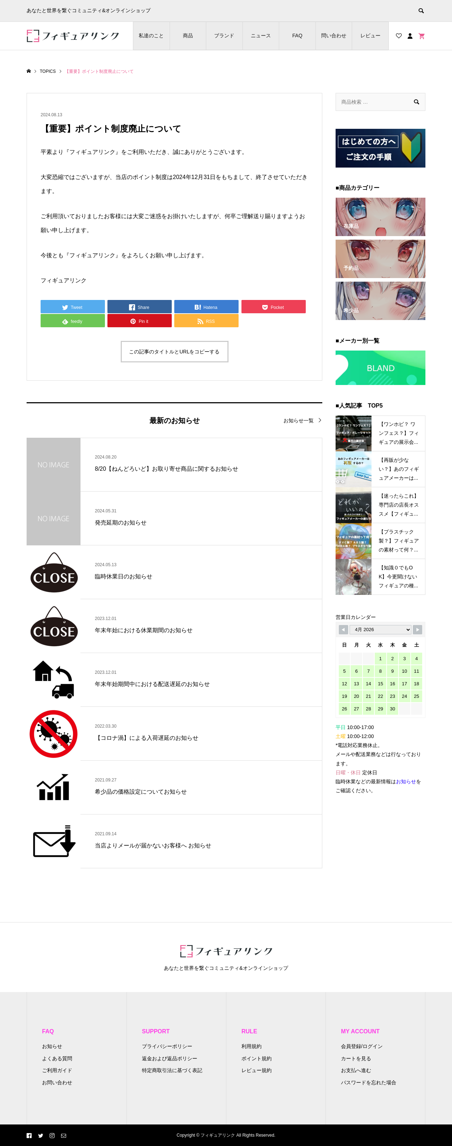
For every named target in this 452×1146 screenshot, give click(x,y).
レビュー (370, 35)
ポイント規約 (256, 1058)
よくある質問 (57, 1058)
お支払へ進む (356, 1070)
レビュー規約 (256, 1070)
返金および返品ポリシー (169, 1058)
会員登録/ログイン (362, 1046)
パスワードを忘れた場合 (368, 1082)
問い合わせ (333, 35)
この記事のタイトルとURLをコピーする (174, 351)
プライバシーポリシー (167, 1046)
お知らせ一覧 (298, 420)
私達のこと (151, 35)
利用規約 (251, 1046)
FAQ (297, 35)
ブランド (224, 35)
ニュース (261, 35)
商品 (188, 35)
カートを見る (356, 1058)
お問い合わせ (57, 1082)
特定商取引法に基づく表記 (172, 1070)
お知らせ (52, 1046)
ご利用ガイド (57, 1070)
